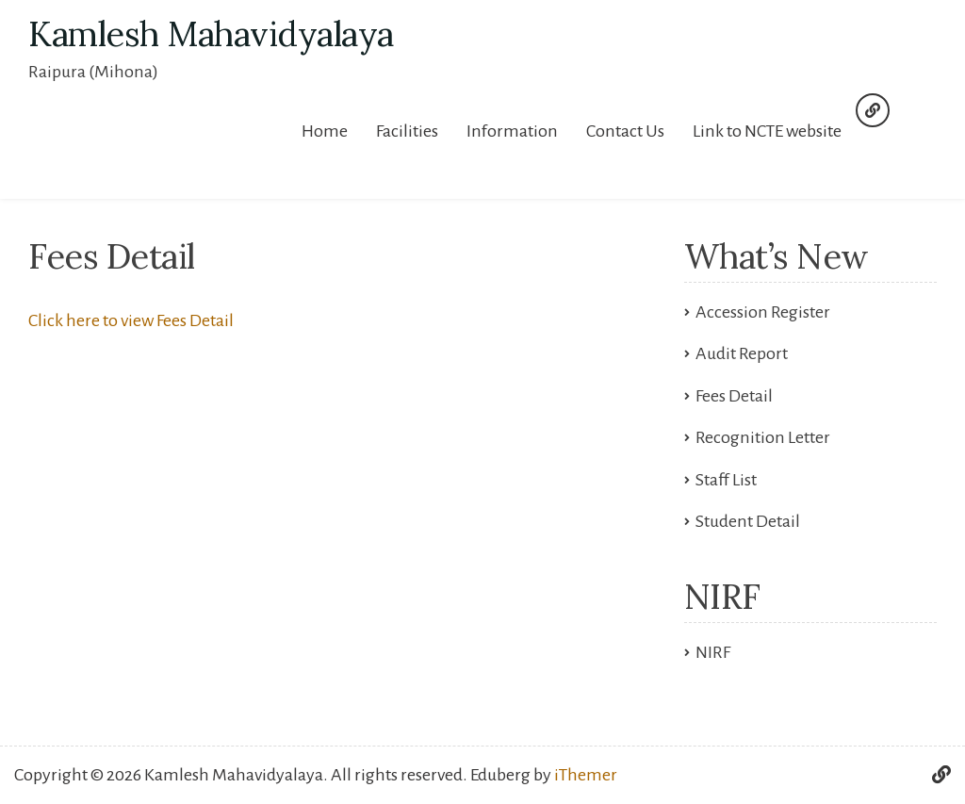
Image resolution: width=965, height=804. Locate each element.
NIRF (712, 652)
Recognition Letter (762, 437)
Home (325, 131)
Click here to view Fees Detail (131, 320)
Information (512, 131)
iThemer (585, 774)
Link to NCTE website (767, 131)
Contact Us (625, 131)
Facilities (407, 131)
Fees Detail (734, 395)
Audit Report (741, 353)
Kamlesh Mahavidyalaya (211, 34)
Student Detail (747, 521)
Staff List (726, 479)
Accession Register (762, 312)
